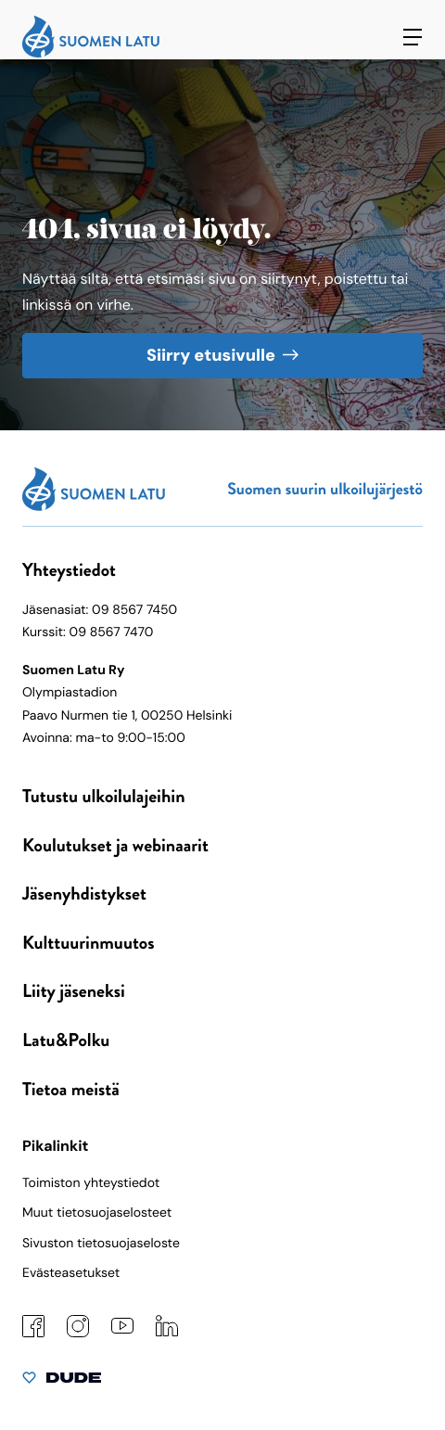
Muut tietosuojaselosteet (97, 1213)
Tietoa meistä (71, 1089)
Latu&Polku (65, 1040)
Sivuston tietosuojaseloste (101, 1243)
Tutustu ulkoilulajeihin (103, 796)
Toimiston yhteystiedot (90, 1183)
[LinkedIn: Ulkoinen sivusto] (167, 1332)
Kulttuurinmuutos (88, 942)
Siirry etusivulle (210, 355)
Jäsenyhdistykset (84, 893)
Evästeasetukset (71, 1273)
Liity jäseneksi (73, 990)
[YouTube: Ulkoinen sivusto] (122, 1329)
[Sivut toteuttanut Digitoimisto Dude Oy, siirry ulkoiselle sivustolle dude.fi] (61, 1381)
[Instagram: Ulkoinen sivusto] (78, 1333)
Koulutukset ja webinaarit (115, 845)
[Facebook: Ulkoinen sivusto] (33, 1333)
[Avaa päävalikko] (412, 37)
